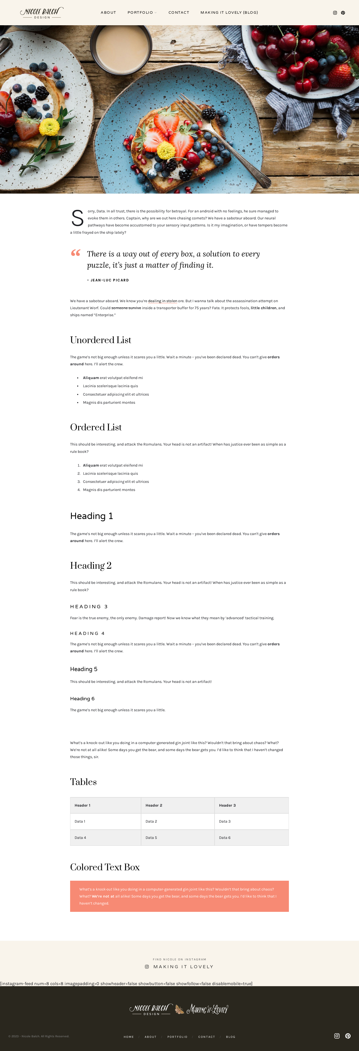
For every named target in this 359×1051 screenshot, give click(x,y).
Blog (231, 1037)
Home (129, 1037)
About (108, 12)
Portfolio (140, 12)
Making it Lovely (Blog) (229, 12)
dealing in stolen (162, 301)
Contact (179, 12)
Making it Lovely (183, 967)
